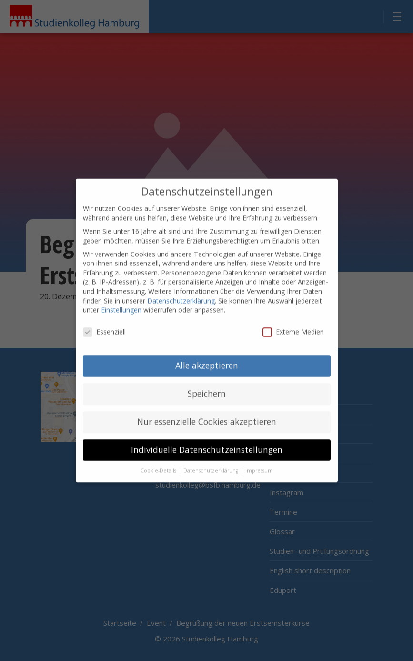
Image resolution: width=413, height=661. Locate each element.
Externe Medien (293, 324)
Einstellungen (121, 302)
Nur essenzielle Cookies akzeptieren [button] (206, 414)
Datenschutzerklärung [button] (211, 463)
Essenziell (104, 324)
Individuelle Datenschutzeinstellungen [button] (206, 442)
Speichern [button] (207, 386)
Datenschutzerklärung (181, 293)
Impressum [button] (259, 463)
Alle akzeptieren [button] (206, 358)
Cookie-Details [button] (159, 463)
